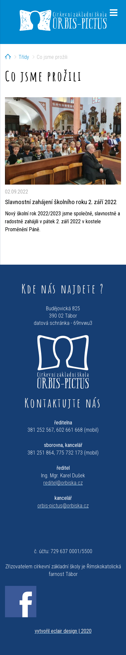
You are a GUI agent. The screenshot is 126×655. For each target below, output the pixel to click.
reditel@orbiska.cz (63, 483)
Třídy (24, 57)
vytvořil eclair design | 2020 (63, 631)
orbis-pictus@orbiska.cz (63, 505)
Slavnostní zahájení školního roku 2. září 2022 (60, 202)
